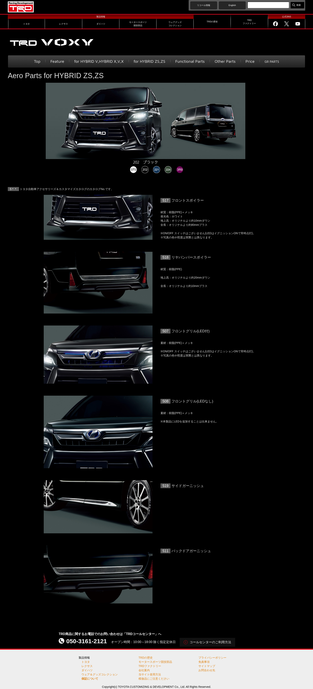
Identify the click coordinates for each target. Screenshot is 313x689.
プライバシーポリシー (212, 657)
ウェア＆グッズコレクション (99, 674)
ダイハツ (87, 670)
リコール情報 (203, 5)
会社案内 (144, 670)
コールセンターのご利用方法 (210, 642)
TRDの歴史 (146, 657)
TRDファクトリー (150, 666)
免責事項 (204, 661)
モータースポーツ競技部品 (155, 661)
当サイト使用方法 (150, 674)
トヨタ (85, 661)
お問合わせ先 (206, 670)
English (232, 5)
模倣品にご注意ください (154, 678)
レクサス (87, 666)
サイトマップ (206, 666)
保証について (89, 678)
